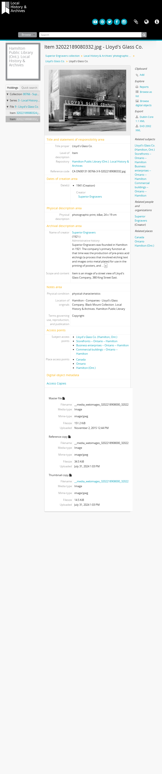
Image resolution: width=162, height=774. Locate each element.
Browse (26, 35)
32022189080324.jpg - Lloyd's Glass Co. (40, 113)
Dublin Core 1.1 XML (144, 119)
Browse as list (144, 94)
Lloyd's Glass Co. (55, 61)
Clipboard (136, 22)
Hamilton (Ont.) (86, 368)
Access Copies (56, 383)
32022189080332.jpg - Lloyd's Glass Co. (40, 119)
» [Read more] (105, 265)
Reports (142, 87)
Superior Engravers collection (62, 56)
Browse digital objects (144, 103)
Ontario (81, 364)
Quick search (29, 88)
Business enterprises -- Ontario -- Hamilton (102, 345)
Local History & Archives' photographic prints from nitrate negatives (108, 56)
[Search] (93, 34)
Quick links (157, 22)
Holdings (12, 88)
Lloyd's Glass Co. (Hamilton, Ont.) (96, 337)
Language (146, 22)
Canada (81, 359)
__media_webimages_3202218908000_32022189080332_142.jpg (113, 481)
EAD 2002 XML (143, 128)
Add (142, 75)
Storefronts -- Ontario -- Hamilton (96, 341)
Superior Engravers (90, 196)
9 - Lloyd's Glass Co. (27, 106)
